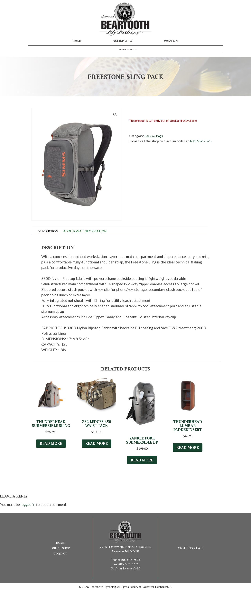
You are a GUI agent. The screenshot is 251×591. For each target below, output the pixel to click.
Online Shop (123, 41)
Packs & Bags (153, 136)
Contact (171, 41)
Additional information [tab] (85, 231)
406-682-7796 (128, 564)
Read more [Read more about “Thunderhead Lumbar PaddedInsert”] (187, 447)
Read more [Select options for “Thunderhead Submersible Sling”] (51, 443)
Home (77, 41)
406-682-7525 (200, 141)
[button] (115, 114)
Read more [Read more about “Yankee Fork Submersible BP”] (142, 460)
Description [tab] (47, 231)
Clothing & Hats (125, 49)
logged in (28, 504)
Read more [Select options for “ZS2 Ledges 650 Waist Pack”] (96, 443)
